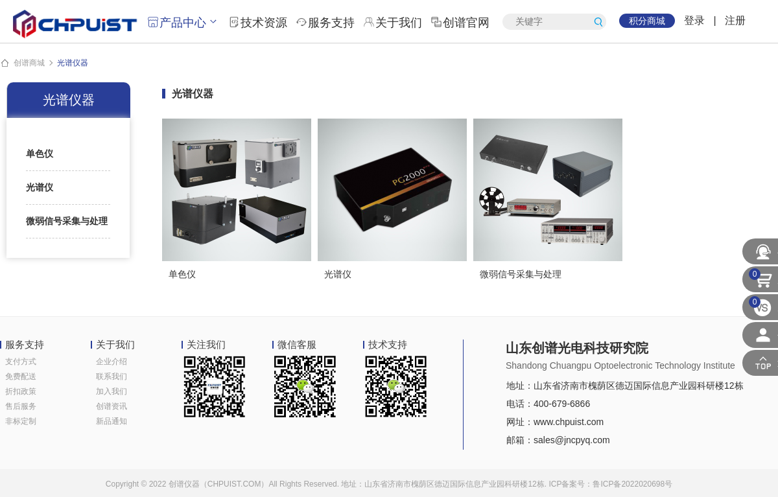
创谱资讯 (111, 406)
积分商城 (647, 21)
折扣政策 (20, 391)
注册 (735, 20)
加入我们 (111, 391)
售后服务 (20, 406)
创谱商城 (29, 62)
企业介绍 (111, 361)
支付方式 (20, 361)
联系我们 (111, 376)
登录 (694, 20)
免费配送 (20, 376)
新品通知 (111, 421)
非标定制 (20, 421)
